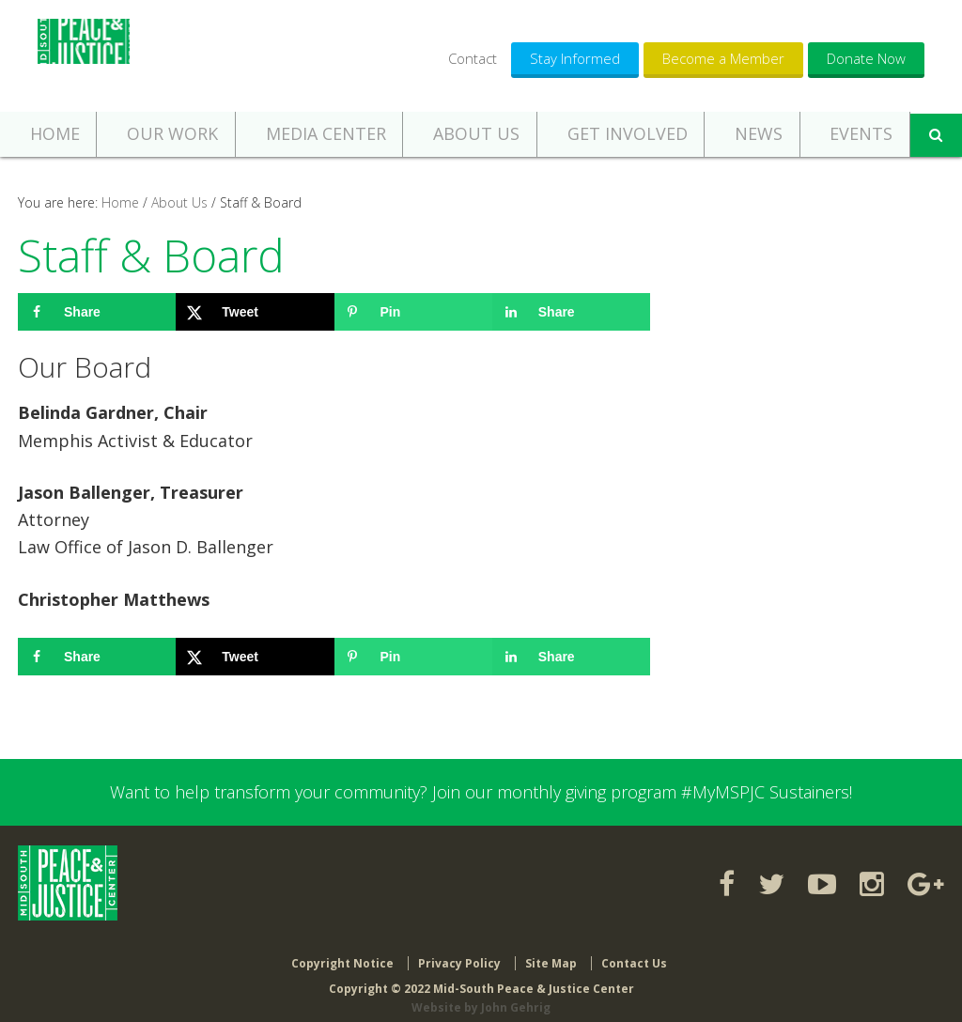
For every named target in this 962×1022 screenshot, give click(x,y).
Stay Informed (575, 58)
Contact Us (634, 949)
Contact (472, 58)
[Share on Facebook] (97, 312)
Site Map (551, 949)
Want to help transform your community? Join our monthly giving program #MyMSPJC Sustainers (479, 792)
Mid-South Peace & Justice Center (87, 56)
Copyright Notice (342, 949)
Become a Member (723, 58)
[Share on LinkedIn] (571, 312)
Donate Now (866, 58)
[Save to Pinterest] (413, 312)
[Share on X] (255, 312)
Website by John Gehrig (481, 993)
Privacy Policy (459, 949)
